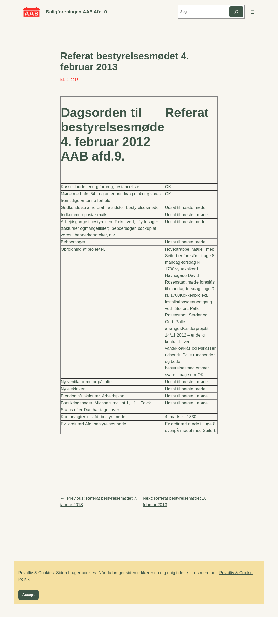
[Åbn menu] (253, 12)
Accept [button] (28, 595)
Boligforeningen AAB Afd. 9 (76, 11)
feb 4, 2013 (69, 80)
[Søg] (236, 11)
